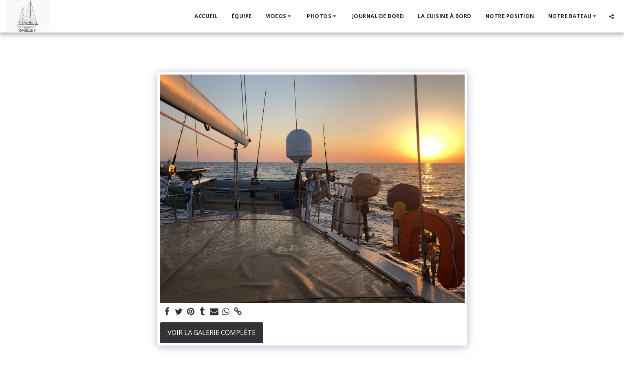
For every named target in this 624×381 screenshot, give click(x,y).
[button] (279, 16)
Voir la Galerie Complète (212, 332)
